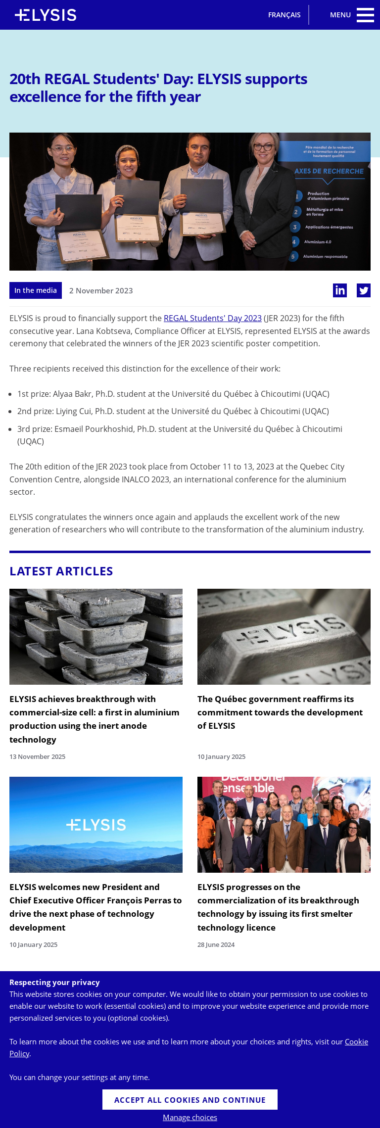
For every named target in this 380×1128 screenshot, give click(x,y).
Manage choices (190, 1117)
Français (284, 14)
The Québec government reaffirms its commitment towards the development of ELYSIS (280, 712)
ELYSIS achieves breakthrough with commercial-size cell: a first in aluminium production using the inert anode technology (94, 719)
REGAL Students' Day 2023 (213, 318)
